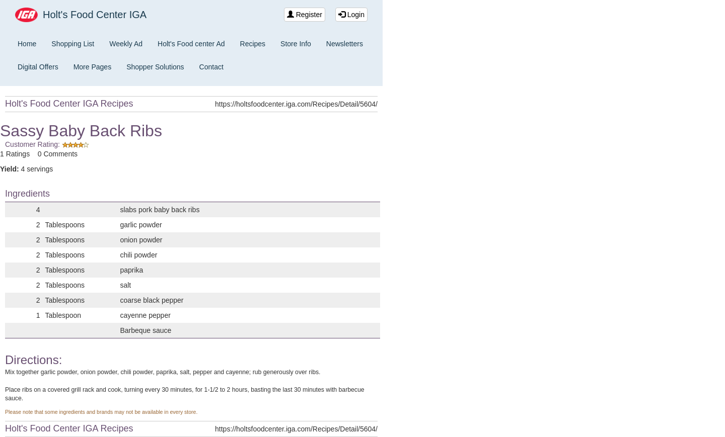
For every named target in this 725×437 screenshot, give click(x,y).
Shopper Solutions (155, 67)
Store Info (295, 44)
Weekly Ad (125, 44)
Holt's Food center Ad (191, 44)
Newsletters (344, 44)
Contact (211, 67)
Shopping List (72, 44)
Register (304, 15)
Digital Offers (38, 67)
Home (27, 44)
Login (351, 15)
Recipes (253, 44)
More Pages (92, 67)
